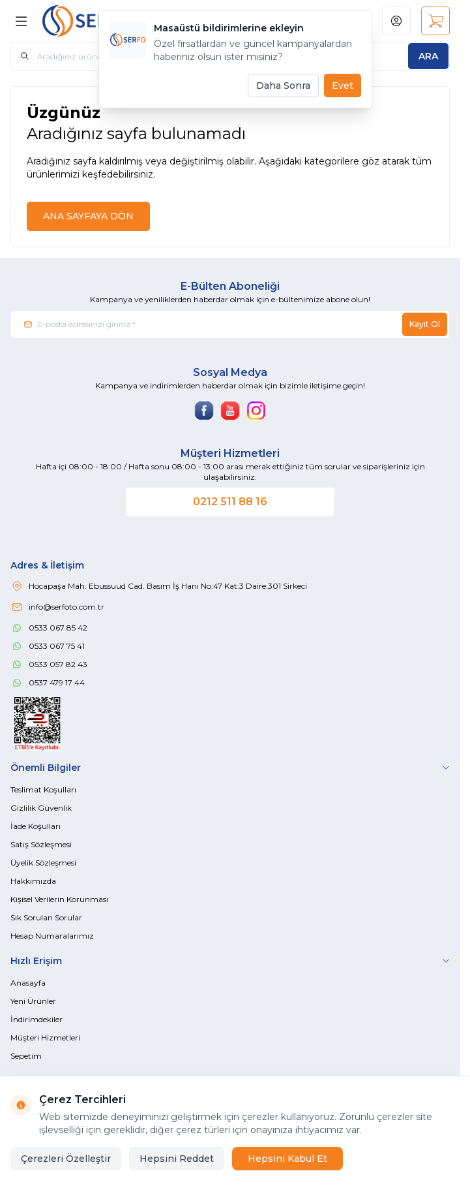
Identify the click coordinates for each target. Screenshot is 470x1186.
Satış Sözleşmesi (41, 844)
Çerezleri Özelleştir (66, 1158)
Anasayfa (28, 983)
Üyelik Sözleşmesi (43, 862)
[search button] (428, 56)
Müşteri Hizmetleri (45, 1037)
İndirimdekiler (36, 1019)
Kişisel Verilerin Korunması (59, 899)
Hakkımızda (33, 881)
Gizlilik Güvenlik (41, 808)
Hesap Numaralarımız (52, 936)
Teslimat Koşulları (43, 789)
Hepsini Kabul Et (287, 1158)
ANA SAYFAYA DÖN (88, 216)
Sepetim (26, 1056)
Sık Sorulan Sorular (46, 917)
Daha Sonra (283, 85)
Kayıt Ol (424, 324)
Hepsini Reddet (177, 1158)
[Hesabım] (396, 21)
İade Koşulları (35, 826)
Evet (342, 85)
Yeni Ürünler (33, 1001)
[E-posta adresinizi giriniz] (230, 324)
